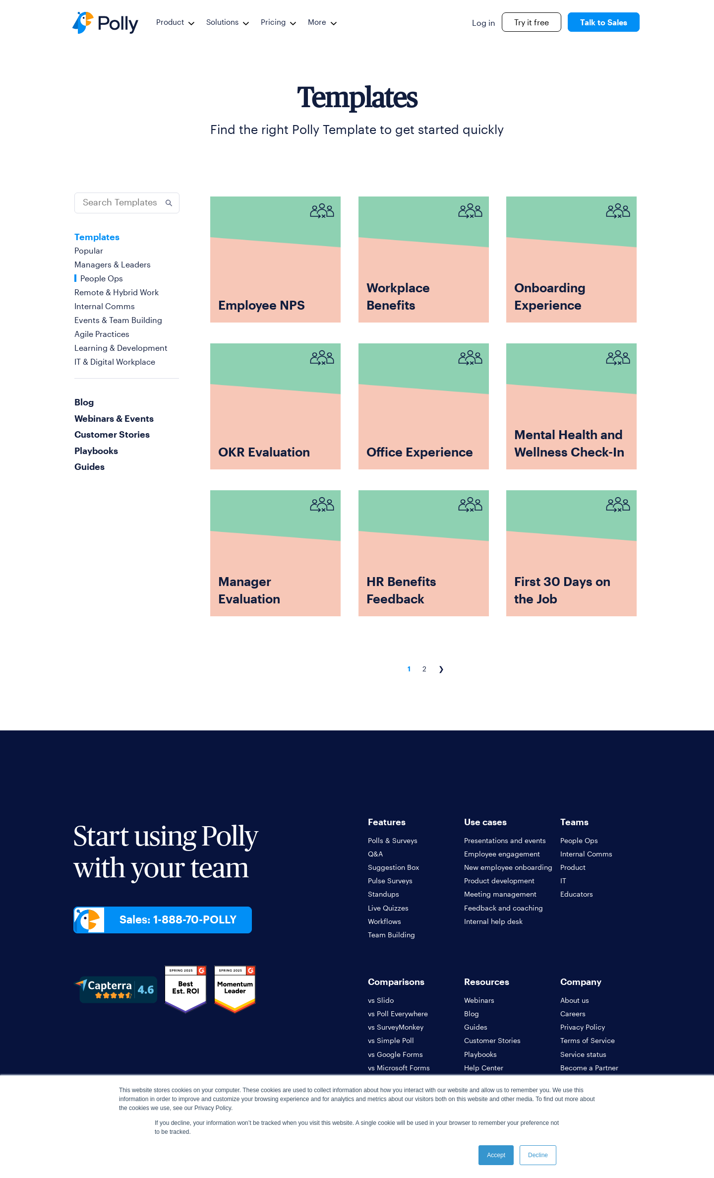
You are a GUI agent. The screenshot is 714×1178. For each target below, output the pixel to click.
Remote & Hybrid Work (116, 292)
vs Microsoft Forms (399, 1067)
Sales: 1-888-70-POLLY (179, 920)
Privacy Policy (582, 1027)
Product (170, 21)
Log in (483, 22)
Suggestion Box (393, 867)
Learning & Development (121, 347)
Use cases (485, 821)
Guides (89, 466)
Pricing (273, 21)
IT (563, 880)
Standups (383, 894)
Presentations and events (505, 840)
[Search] (126, 203)
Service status (583, 1054)
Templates (96, 236)
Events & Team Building (118, 320)
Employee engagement (502, 854)
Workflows (384, 921)
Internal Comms (104, 306)
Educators (576, 894)
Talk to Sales (603, 22)
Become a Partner (589, 1067)
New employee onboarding (508, 867)
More (317, 21)
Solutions (222, 21)
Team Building (391, 934)
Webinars (479, 1000)
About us (574, 1000)
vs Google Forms (395, 1054)
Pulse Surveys (390, 880)
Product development (499, 880)
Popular (88, 250)
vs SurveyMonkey (395, 1027)
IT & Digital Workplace (114, 361)
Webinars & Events (114, 418)
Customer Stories (112, 434)
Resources (486, 981)
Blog (84, 401)
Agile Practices (101, 333)
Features (387, 821)
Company (580, 981)
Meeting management (500, 894)
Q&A (375, 854)
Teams (574, 821)
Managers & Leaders (112, 264)
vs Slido (381, 1000)
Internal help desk (493, 921)
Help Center (483, 1067)
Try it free (531, 22)
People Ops (101, 278)
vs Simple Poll (391, 1040)
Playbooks (96, 450)
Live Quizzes (388, 908)
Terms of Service (587, 1040)
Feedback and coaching (503, 908)
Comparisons (396, 981)
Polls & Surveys (392, 840)
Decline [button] (538, 1155)
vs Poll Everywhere (398, 1013)
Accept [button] (496, 1155)
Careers (573, 1013)
